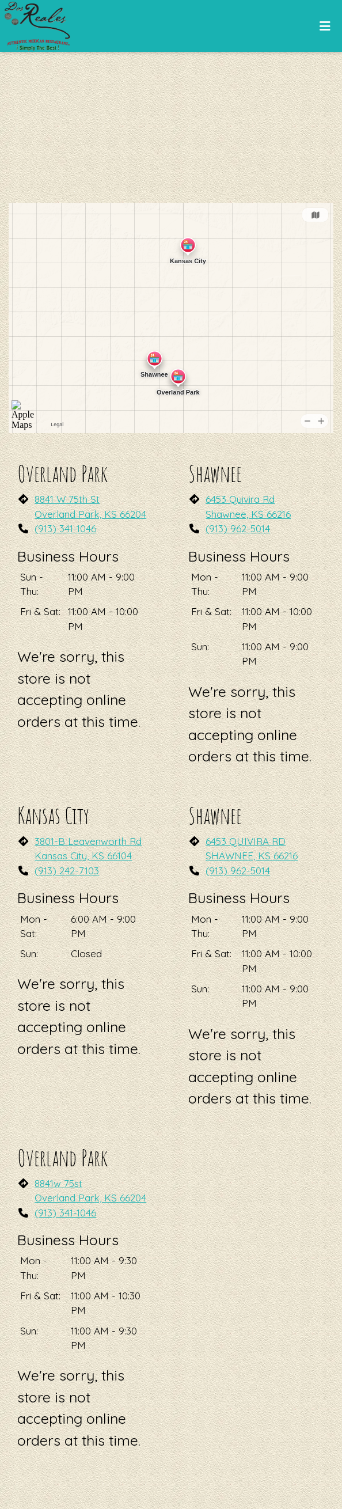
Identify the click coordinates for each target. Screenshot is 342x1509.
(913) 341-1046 (65, 528)
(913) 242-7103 (67, 871)
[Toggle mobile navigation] (325, 25)
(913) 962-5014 (238, 528)
